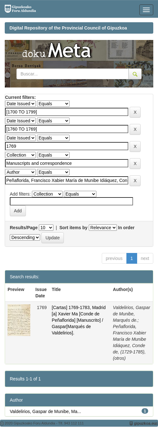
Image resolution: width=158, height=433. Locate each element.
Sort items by (73, 227)
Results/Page (24, 227)
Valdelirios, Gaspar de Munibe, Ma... (45, 411)
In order (126, 227)
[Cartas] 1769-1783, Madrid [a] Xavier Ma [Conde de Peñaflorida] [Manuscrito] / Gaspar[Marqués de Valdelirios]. (79, 320)
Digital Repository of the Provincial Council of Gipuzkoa (68, 27)
